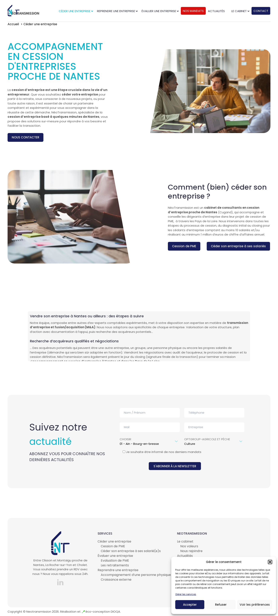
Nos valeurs (189, 546)
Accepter (190, 604)
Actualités (185, 555)
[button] (270, 562)
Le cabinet (185, 541)
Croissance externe (116, 579)
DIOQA (115, 611)
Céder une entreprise (114, 541)
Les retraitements (115, 565)
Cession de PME (184, 246)
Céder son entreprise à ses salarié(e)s (131, 551)
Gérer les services (185, 594)
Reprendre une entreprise (118, 570)
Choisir (150, 439)
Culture (214, 443)
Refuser (221, 604)
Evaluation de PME (115, 560)
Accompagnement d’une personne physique (136, 575)
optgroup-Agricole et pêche (214, 439)
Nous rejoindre (191, 551)
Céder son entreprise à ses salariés (238, 246)
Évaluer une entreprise (115, 555)
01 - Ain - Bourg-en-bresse (150, 443)
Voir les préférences (255, 604)
